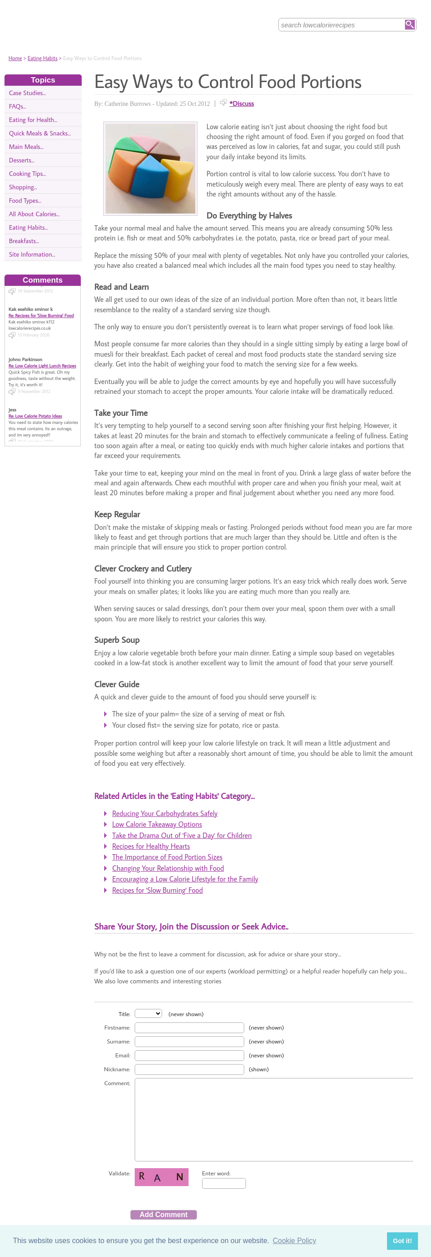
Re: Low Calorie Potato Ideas (35, 406)
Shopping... (23, 187)
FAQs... (17, 106)
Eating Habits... (28, 227)
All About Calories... (34, 214)
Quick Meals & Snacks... (40, 133)
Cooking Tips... (27, 173)
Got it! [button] (402, 1240)
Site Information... (32, 254)
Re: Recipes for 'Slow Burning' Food (41, 306)
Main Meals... (26, 146)
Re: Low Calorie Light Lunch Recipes (42, 356)
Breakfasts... (24, 240)
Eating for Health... (33, 119)
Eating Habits (42, 58)
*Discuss (241, 103)
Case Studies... (27, 92)
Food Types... (25, 200)
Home (15, 58)
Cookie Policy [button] (294, 1240)
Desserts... (22, 160)
